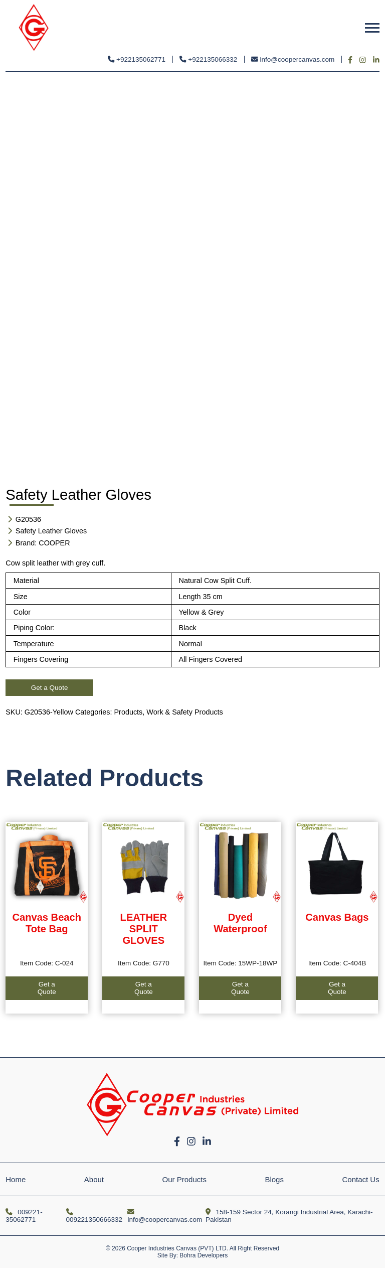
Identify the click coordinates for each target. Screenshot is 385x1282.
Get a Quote (49, 687)
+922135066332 (208, 59)
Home (16, 1179)
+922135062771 (136, 59)
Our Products (184, 1179)
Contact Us (360, 1179)
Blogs (274, 1179)
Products (128, 712)
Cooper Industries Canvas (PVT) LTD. (177, 1248)
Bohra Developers (203, 1255)
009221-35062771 (24, 1215)
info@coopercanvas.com (292, 59)
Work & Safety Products (184, 712)
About (94, 1179)
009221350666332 (94, 1215)
